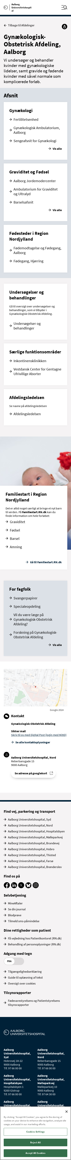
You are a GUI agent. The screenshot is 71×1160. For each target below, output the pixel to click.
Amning (16, 546)
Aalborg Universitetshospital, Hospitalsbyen (36, 831)
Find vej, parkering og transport (29, 811)
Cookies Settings (35, 1131)
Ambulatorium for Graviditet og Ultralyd (36, 191)
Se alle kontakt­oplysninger (32, 742)
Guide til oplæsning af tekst (25, 977)
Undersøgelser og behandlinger (27, 325)
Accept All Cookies (35, 1153)
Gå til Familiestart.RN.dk (46, 562)
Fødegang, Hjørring (28, 261)
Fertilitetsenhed (26, 119)
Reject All (35, 1142)
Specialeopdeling (27, 606)
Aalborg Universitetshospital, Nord (30, 825)
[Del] (64, 26)
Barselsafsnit (23, 202)
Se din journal (17, 909)
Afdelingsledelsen (27, 413)
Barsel (14, 538)
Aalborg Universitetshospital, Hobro (31, 849)
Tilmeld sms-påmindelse (23, 921)
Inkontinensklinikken (30, 360)
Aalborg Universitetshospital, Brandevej (33, 843)
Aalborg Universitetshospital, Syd (29, 819)
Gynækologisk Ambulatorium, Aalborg (37, 130)
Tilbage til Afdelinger (19, 25)
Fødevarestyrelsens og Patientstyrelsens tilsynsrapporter (34, 1003)
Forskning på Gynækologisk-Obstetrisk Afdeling (35, 634)
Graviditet (17, 521)
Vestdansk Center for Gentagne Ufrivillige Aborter (37, 371)
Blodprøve (14, 915)
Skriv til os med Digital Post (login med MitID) (39, 735)
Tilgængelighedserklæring (25, 971)
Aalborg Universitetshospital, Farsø (30, 861)
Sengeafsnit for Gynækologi (35, 140)
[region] (35, 1133)
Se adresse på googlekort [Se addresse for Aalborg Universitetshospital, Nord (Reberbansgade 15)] (31, 773)
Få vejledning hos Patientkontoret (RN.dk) (35, 938)
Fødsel (15, 530)
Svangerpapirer (25, 598)
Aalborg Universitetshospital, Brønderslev (35, 867)
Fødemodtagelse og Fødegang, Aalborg (37, 250)
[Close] (66, 1112)
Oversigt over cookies (22, 983)
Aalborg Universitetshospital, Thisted (32, 855)
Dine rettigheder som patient (27, 930)
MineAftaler (15, 903)
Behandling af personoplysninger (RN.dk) (34, 944)
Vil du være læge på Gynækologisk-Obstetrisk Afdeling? (33, 619)
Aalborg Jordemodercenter (35, 180)
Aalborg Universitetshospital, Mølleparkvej (35, 837)
